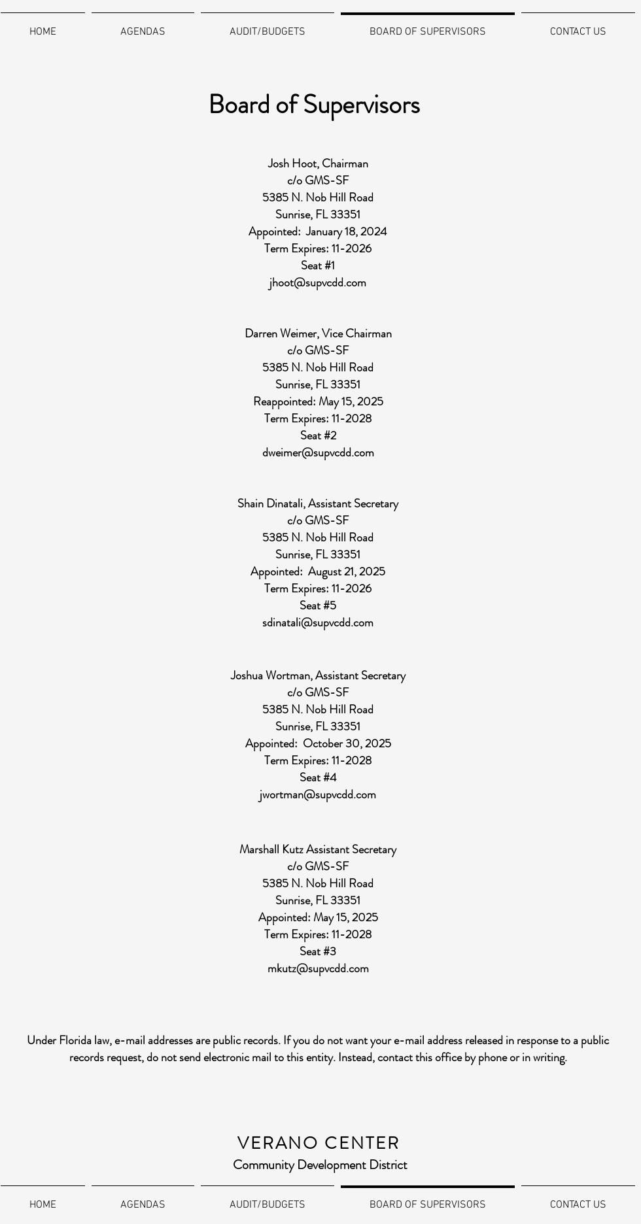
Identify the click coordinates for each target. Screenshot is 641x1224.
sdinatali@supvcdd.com (317, 622)
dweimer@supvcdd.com (318, 452)
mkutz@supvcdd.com (318, 968)
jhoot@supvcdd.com (317, 282)
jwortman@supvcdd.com (318, 794)
